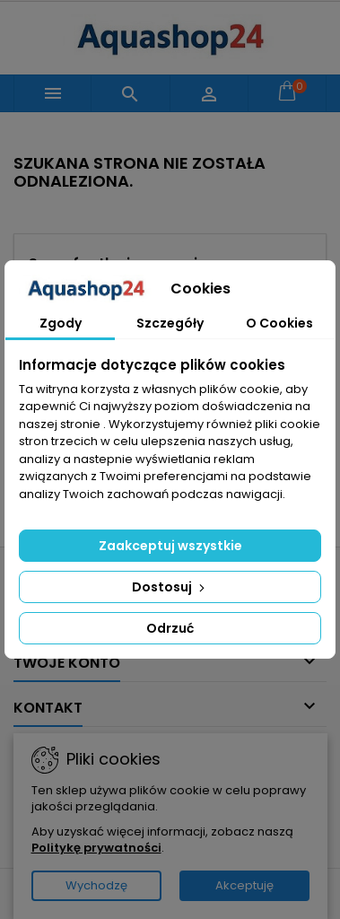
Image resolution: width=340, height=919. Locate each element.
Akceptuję (244, 885)
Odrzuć (170, 628)
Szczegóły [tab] (170, 323)
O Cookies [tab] (279, 323)
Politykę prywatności (96, 847)
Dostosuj (170, 587)
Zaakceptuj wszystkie (170, 546)
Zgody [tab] (60, 323)
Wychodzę (96, 885)
